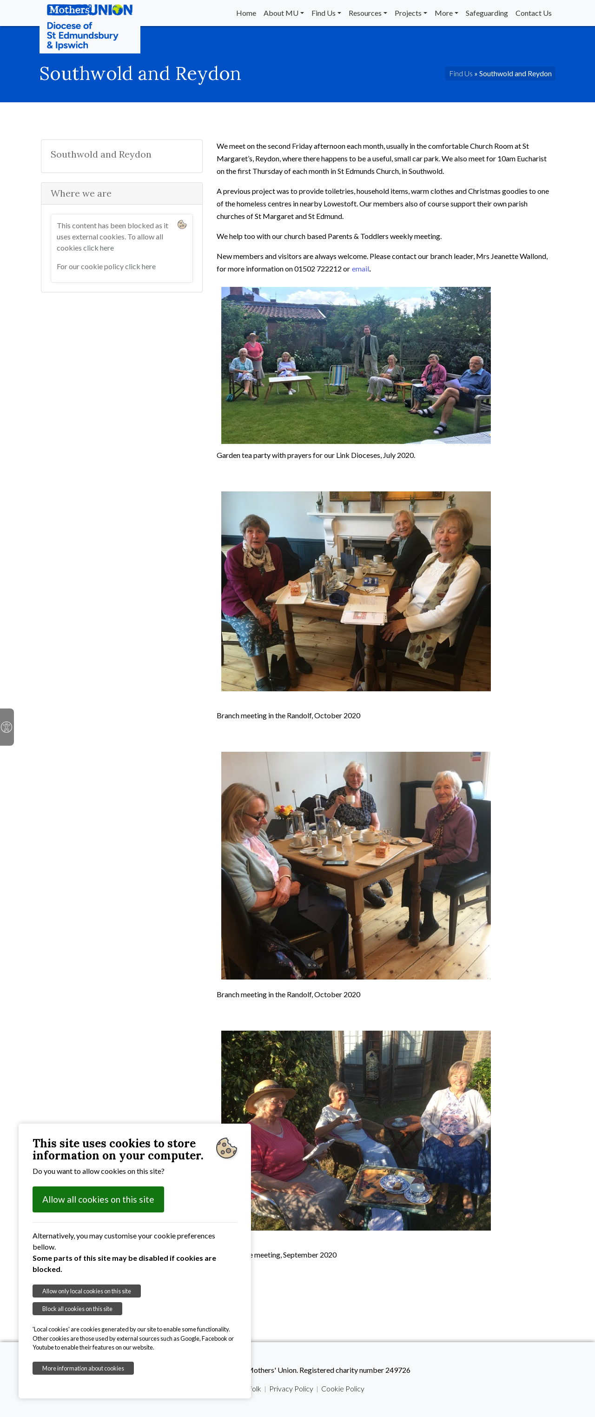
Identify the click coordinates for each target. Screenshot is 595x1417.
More (444, 12)
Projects (408, 12)
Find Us (323, 12)
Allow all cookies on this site (98, 1199)
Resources (365, 12)
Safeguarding (487, 12)
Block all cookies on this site (77, 1308)
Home (246, 12)
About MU (281, 12)
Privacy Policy (291, 1388)
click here (98, 247)
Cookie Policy (342, 1388)
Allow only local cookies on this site (86, 1291)
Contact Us (534, 12)
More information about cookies (83, 1368)
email (360, 268)
